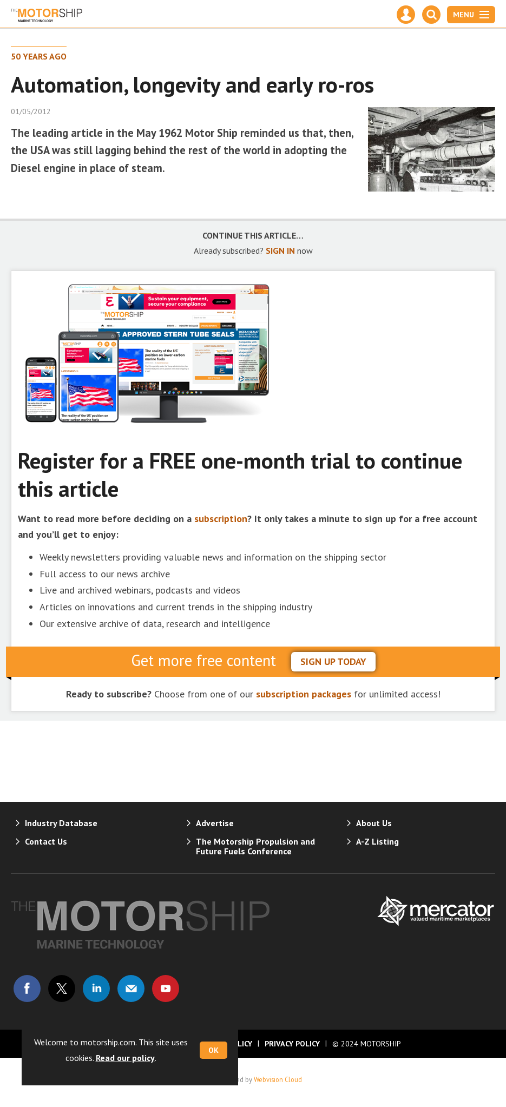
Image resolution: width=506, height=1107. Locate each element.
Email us (131, 988)
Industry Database (61, 823)
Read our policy (125, 1057)
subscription (220, 518)
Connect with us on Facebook (27, 988)
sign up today (333, 661)
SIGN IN (280, 250)
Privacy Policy (292, 1044)
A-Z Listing (377, 841)
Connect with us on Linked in (96, 988)
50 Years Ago (39, 56)
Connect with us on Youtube (166, 988)
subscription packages (303, 694)
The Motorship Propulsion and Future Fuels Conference (255, 846)
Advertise (215, 823)
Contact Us (46, 841)
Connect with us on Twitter (62, 988)
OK (213, 1050)
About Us (374, 823)
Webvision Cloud (278, 1079)
